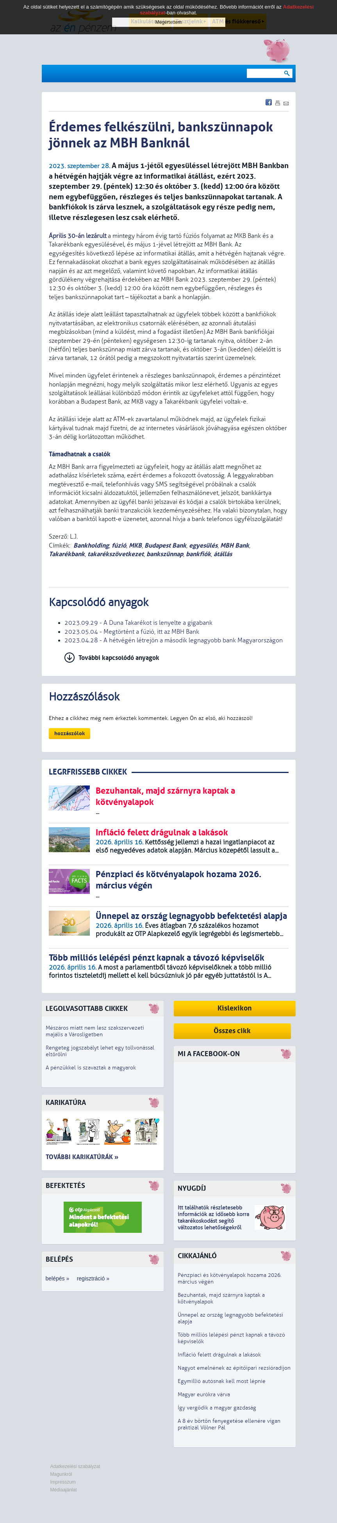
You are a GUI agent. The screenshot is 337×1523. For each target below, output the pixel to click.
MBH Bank (234, 545)
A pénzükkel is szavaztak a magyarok (91, 1067)
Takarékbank (67, 554)
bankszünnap (164, 554)
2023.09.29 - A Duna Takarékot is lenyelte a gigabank (138, 622)
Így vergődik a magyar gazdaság (217, 1407)
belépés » (58, 1278)
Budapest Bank (165, 545)
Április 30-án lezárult (77, 235)
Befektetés (65, 1186)
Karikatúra (66, 1103)
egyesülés (203, 545)
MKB (135, 545)
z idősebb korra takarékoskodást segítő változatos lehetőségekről (213, 1221)
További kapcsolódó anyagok (118, 657)
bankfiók (198, 554)
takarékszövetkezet (115, 554)
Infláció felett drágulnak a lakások (219, 1354)
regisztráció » (93, 1278)
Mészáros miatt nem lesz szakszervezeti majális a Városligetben (95, 1031)
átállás (223, 554)
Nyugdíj (192, 1188)
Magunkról (61, 1474)
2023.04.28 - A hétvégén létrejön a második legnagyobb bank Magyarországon (173, 640)
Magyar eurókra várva (204, 1394)
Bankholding (91, 545)
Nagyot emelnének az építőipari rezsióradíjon (234, 1368)
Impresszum (63, 1482)
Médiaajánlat (63, 1490)
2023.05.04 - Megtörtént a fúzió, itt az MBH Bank (131, 631)
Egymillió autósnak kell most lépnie (222, 1381)
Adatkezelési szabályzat (75, 1466)
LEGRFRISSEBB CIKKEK (88, 772)
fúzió (119, 545)
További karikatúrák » (82, 1157)
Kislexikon (235, 1008)
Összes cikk (232, 1031)
